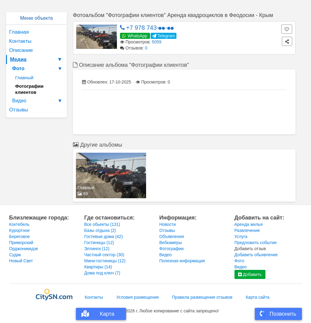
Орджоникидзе (23, 248)
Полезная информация (182, 260)
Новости (167, 224)
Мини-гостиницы (104, 260)
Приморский (21, 242)
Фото (38, 69)
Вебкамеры (170, 242)
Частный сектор (104, 254)
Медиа (37, 59)
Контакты (20, 41)
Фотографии (171, 248)
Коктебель (19, 224)
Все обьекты (102, 224)
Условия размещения (137, 297)
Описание (21, 50)
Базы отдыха (100, 230)
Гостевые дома (103, 236)
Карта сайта (257, 297)
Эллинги (96, 248)
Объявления (171, 236)
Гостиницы (99, 242)
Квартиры (98, 266)
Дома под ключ (102, 272)
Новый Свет (21, 260)
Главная (19, 32)
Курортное (19, 230)
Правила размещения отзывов (202, 297)
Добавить (250, 274)
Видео (38, 101)
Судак (15, 254)
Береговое (19, 236)
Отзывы (18, 110)
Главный (24, 77)
